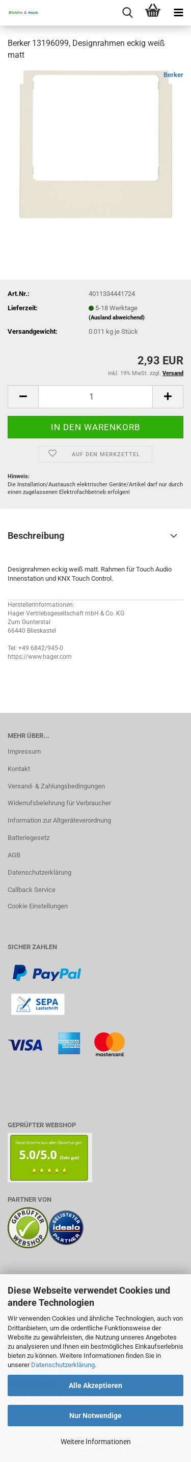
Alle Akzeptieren (95, 1385)
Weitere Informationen (96, 1442)
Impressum (24, 751)
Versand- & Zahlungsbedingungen (56, 786)
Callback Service (32, 890)
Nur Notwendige (95, 1415)
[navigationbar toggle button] (178, 13)
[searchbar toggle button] (127, 13)
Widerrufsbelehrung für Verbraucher (59, 803)
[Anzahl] (95, 396)
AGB (14, 855)
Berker (173, 75)
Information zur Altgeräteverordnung (59, 820)
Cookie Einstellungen (38, 906)
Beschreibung (36, 535)
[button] (23, 396)
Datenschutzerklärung (63, 1365)
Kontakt (19, 769)
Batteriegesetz (28, 837)
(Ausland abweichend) (117, 317)
